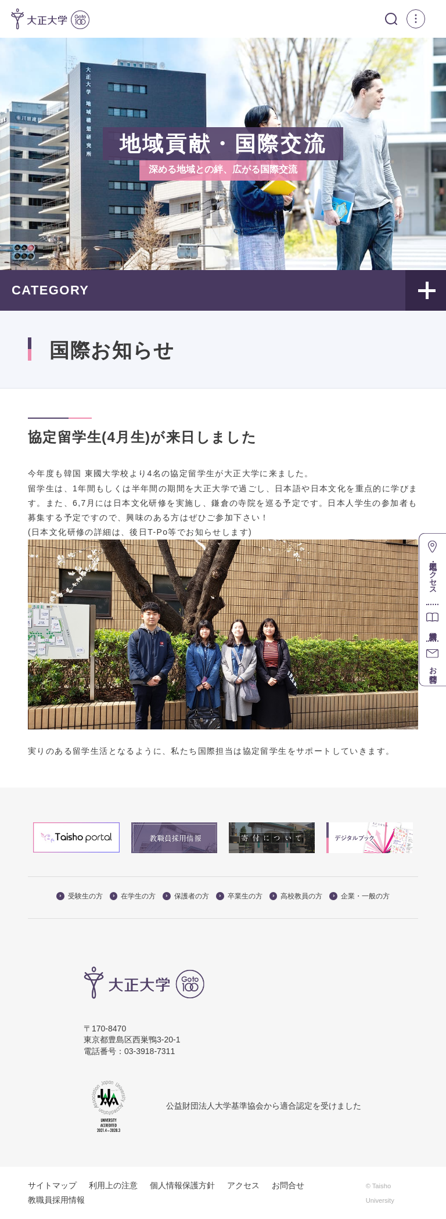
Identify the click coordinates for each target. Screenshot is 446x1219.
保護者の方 (186, 895)
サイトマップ (52, 1184)
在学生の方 (133, 895)
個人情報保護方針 (182, 1184)
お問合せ (288, 1184)
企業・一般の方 (359, 895)
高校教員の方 (296, 895)
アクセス (243, 1184)
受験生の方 (79, 895)
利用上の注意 (113, 1184)
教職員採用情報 (56, 1199)
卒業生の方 (239, 895)
